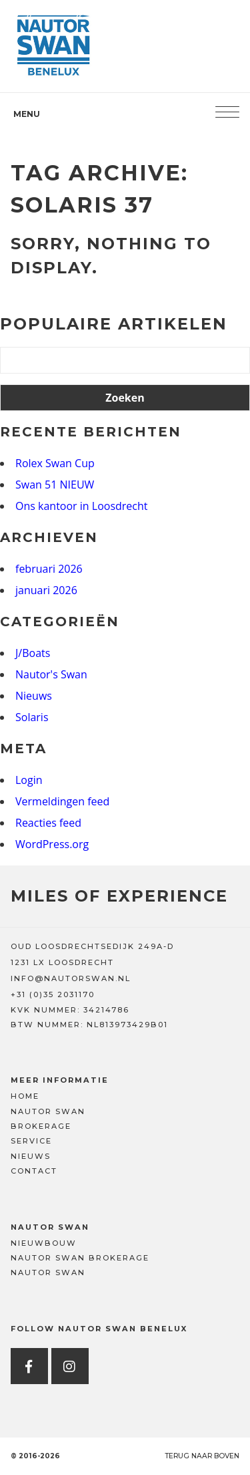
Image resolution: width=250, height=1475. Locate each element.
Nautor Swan (48, 1111)
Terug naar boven (202, 1456)
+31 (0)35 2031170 (53, 994)
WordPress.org (52, 844)
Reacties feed (48, 822)
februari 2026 (49, 568)
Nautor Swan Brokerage (80, 1257)
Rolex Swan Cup (55, 463)
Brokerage (41, 1126)
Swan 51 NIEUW (54, 484)
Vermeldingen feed (62, 801)
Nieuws (33, 695)
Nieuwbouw (44, 1243)
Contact (34, 1171)
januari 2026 (46, 590)
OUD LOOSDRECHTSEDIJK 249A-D (92, 946)
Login (29, 780)
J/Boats (32, 653)
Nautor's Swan (51, 674)
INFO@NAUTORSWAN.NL (71, 978)
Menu (26, 114)
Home (25, 1096)
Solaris (32, 717)
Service (31, 1141)
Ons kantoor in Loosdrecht (81, 506)
